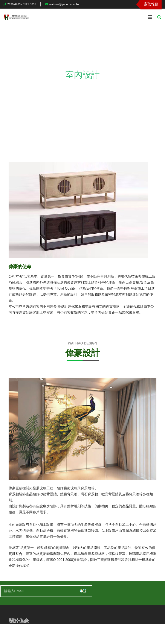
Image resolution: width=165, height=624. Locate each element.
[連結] (16, 17)
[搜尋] (159, 17)
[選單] (150, 17)
